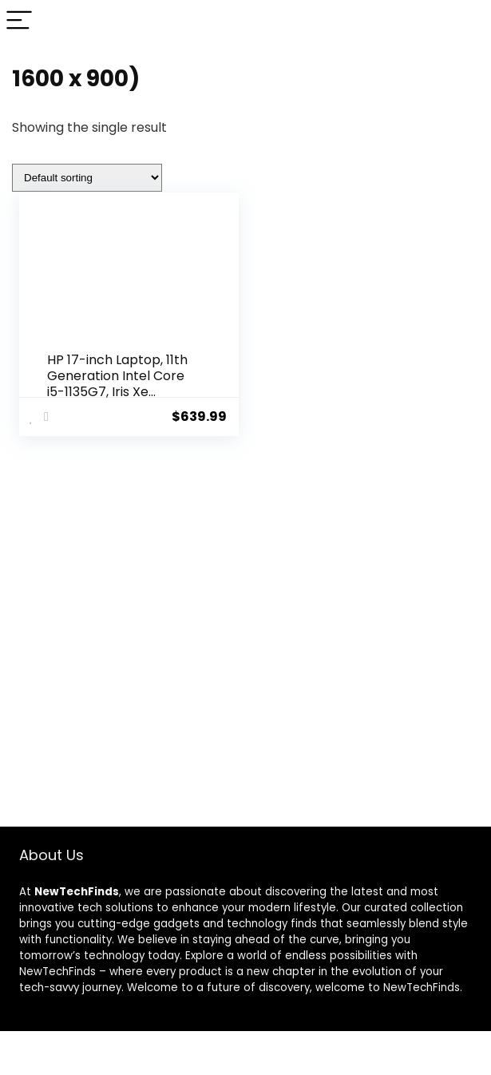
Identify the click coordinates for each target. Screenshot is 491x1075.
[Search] (466, 21)
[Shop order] (87, 178)
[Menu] (19, 21)
